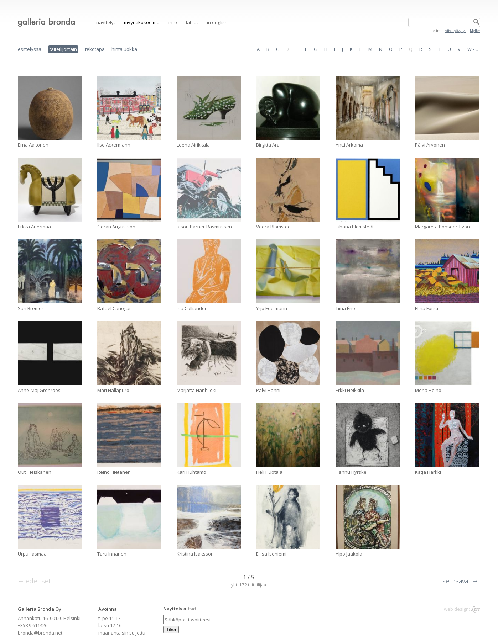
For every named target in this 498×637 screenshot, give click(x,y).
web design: (462, 609)
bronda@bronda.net (40, 633)
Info (172, 22)
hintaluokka (124, 49)
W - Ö (473, 49)
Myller (475, 30)
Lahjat (192, 22)
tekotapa (95, 49)
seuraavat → (460, 581)
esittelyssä (29, 49)
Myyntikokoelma (142, 22)
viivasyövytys (455, 30)
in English (217, 22)
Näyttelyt (105, 22)
